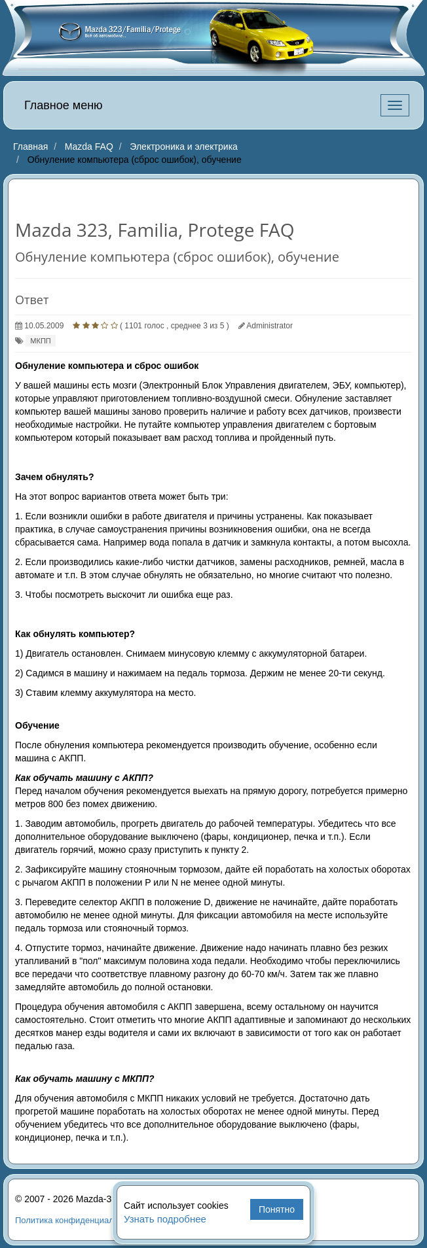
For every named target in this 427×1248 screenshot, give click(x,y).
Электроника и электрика (184, 146)
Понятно (277, 1209)
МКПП (40, 341)
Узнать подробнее (165, 1218)
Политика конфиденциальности (78, 1220)
